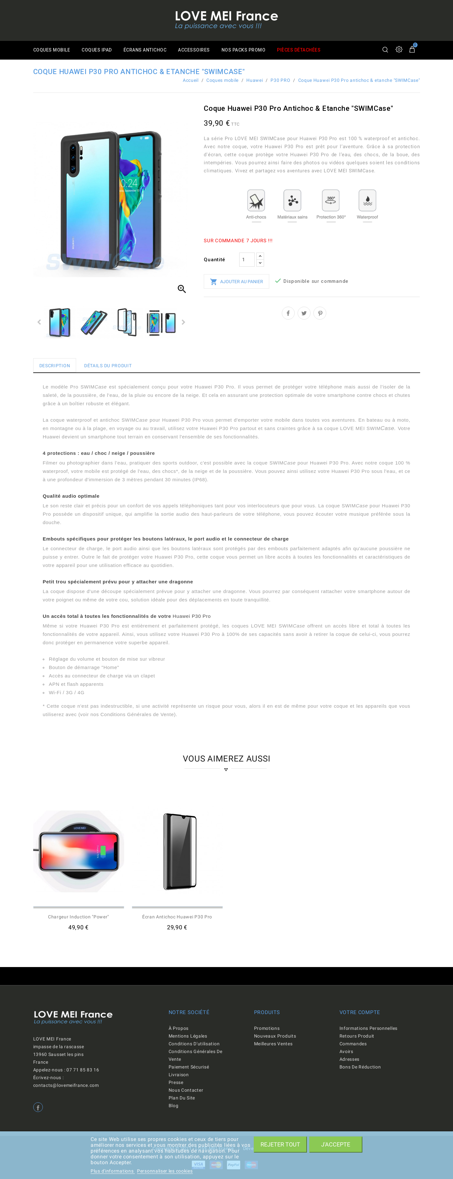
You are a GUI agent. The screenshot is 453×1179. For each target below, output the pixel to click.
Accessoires (197, 50)
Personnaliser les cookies (165, 1171)
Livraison (179, 1074)
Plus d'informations (113, 1171)
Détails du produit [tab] (108, 365)
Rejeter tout (280, 1144)
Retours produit (357, 1036)
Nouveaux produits (275, 1036)
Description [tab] (54, 365)
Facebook (38, 1107)
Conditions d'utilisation (194, 1043)
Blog (174, 1105)
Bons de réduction (360, 1066)
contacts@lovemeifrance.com (66, 1085)
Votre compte (360, 1012)
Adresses (350, 1059)
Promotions (267, 1028)
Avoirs (346, 1051)
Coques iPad (98, 50)
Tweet (304, 313)
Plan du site (182, 1097)
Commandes (353, 1043)
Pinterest (320, 313)
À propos (179, 1028)
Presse (176, 1082)
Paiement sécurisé (189, 1066)
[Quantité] (247, 260)
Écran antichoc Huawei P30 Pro (177, 916)
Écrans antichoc (147, 50)
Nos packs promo (247, 50)
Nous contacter (186, 1090)
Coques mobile (52, 50)
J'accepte (335, 1144)
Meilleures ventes (273, 1043)
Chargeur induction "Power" (78, 916)
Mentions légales (188, 1036)
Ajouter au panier (236, 282)
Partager (288, 313)
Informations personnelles (369, 1028)
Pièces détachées (303, 50)
